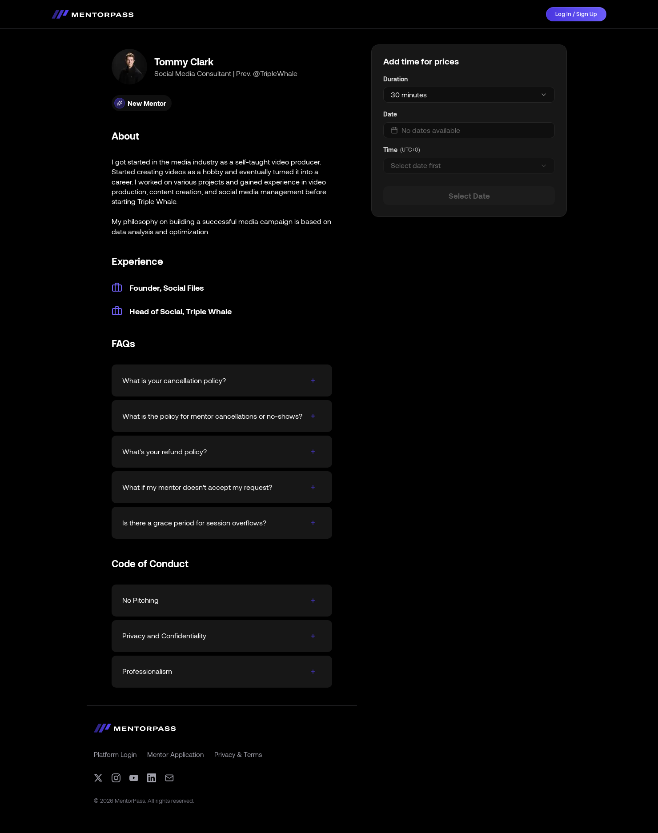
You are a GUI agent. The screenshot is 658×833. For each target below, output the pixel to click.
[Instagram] (116, 777)
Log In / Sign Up (576, 14)
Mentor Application (175, 754)
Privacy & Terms (238, 754)
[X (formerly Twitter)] (98, 777)
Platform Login (115, 754)
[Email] (169, 777)
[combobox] (469, 95)
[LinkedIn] (151, 777)
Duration (395, 79)
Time (390, 149)
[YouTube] (133, 777)
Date (390, 114)
